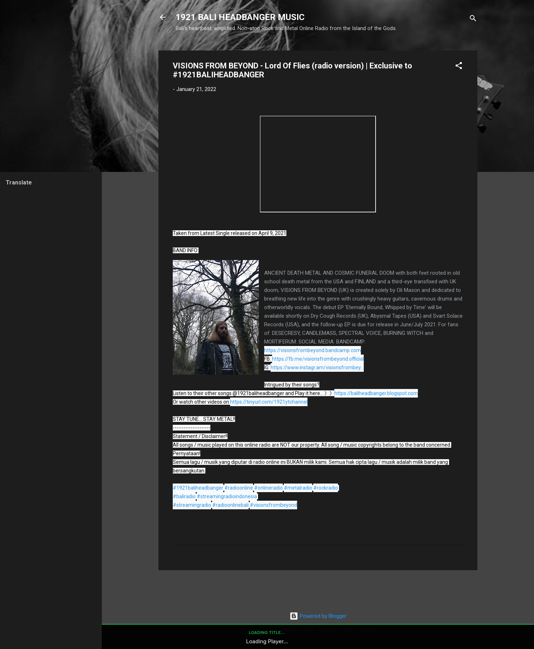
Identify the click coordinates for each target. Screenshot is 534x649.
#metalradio (298, 488)
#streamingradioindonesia (227, 496)
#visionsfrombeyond (273, 505)
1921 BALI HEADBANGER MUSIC (240, 17)
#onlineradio (268, 488)
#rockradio (325, 488)
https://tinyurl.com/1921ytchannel (268, 402)
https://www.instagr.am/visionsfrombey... (317, 367)
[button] (458, 66)
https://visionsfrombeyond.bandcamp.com (312, 350)
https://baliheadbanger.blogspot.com (376, 393)
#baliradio (184, 496)
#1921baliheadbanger (198, 488)
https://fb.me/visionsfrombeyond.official (318, 359)
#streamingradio (192, 505)
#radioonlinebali (230, 505)
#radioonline (238, 488)
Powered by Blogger (318, 616)
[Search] (473, 19)
